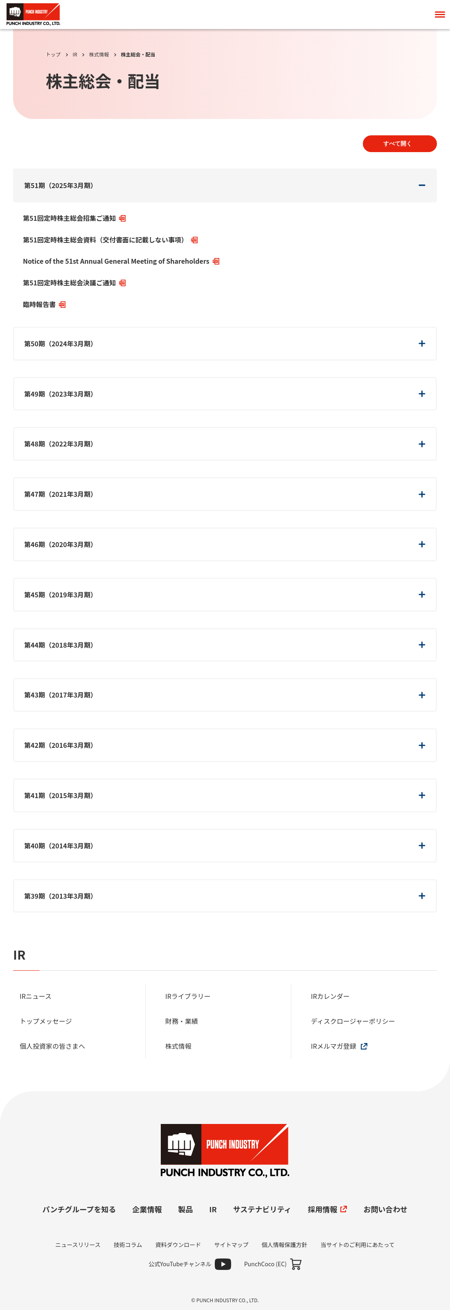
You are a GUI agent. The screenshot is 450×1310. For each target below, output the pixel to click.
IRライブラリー (188, 996)
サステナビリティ (262, 1209)
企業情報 (147, 1209)
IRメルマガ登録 (339, 1046)
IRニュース (36, 996)
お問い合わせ (385, 1209)
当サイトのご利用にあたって (357, 1244)
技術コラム (128, 1244)
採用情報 (327, 1209)
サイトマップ (231, 1244)
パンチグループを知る (79, 1209)
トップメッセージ (46, 1021)
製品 (185, 1209)
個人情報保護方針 (284, 1244)
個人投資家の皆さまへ (53, 1046)
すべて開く (397, 143)
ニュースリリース (78, 1244)
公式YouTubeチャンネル (180, 1264)
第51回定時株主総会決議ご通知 (74, 282)
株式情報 (99, 54)
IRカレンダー (331, 996)
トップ (53, 54)
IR (74, 54)
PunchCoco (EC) (265, 1264)
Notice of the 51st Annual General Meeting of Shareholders (121, 261)
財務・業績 (182, 1021)
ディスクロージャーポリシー (353, 1021)
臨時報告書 (44, 304)
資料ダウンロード (178, 1244)
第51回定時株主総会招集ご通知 (74, 218)
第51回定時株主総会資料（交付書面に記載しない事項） (110, 240)
